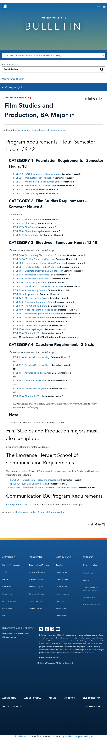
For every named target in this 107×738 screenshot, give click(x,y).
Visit (3, 616)
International (7, 587)
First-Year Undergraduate (11, 565)
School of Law (7, 594)
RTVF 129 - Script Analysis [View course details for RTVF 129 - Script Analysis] (26, 294)
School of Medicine (9, 601)
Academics (35, 557)
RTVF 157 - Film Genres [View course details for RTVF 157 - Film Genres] (25, 227)
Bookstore (59, 565)
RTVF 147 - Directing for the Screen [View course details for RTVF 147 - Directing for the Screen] (31, 298)
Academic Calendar (36, 579)
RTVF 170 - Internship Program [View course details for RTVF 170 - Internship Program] (28, 329)
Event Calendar (61, 587)
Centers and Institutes (90, 565)
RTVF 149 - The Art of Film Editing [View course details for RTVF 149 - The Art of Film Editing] (30, 305)
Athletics (70, 698)
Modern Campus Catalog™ (79, 736)
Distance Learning (35, 608)
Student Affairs (61, 608)
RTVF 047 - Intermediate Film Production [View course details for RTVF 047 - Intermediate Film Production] (33, 181)
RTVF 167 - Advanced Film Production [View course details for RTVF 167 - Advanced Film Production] (32, 317)
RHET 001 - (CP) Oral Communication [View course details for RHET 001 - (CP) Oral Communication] (29, 483)
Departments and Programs (39, 565)
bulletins (21, 736)
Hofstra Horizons (89, 573)
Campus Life (63, 557)
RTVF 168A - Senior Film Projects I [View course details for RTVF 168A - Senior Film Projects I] (30, 321)
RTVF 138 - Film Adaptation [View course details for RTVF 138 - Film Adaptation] (27, 219)
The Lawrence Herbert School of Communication (41, 130)
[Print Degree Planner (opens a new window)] (86, 98)
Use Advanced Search (13, 78)
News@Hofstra (92, 706)
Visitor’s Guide (61, 616)
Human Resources (62, 594)
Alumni (52, 698)
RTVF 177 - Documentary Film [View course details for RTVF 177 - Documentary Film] (28, 235)
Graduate (5, 579)
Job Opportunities (12, 706)
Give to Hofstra (91, 698)
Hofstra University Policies (49, 658)
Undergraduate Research (92, 605)
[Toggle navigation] (101, 6)
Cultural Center (61, 572)
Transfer (5, 572)
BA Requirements (15, 504)
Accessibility (9, 698)
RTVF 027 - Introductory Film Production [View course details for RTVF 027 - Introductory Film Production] (33, 177)
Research (88, 557)
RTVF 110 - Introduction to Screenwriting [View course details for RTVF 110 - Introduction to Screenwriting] (34, 185)
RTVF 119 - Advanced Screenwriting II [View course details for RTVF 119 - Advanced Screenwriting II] (32, 278)
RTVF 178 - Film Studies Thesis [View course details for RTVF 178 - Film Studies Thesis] (28, 333)
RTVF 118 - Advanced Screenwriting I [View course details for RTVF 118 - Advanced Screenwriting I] (31, 274)
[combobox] (53, 55)
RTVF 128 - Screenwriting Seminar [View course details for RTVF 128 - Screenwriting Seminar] (30, 290)
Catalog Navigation (14, 87)
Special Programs (35, 601)
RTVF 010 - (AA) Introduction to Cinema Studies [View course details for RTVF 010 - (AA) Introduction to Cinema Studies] (37, 174)
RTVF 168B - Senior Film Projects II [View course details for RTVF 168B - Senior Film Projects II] (30, 325)
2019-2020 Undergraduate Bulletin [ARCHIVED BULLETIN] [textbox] (32, 55)
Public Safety (60, 601)
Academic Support (35, 587)
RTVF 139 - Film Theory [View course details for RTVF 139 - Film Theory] (25, 223)
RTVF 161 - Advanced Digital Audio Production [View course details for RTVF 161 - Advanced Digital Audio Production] (36, 313)
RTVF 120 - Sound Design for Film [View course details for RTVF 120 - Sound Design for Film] (30, 282)
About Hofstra (32, 698)
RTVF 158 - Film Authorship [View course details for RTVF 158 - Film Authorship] (27, 231)
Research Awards (89, 597)
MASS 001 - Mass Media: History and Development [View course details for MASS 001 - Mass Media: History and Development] (36, 479)
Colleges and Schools (37, 572)
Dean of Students (62, 579)
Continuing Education (37, 594)
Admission (8, 557)
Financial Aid (7, 608)
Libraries (86, 580)
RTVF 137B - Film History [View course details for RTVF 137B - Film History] (25, 193)
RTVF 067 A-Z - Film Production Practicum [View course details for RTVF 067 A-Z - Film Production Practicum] (34, 259)
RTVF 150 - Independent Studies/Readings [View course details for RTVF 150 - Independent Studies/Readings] (34, 309)
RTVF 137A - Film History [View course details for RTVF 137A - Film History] (25, 189)
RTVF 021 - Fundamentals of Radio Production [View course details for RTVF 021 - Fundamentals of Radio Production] (36, 267)
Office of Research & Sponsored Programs (90, 588)
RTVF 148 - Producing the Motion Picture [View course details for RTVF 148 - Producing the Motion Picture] (34, 302)
